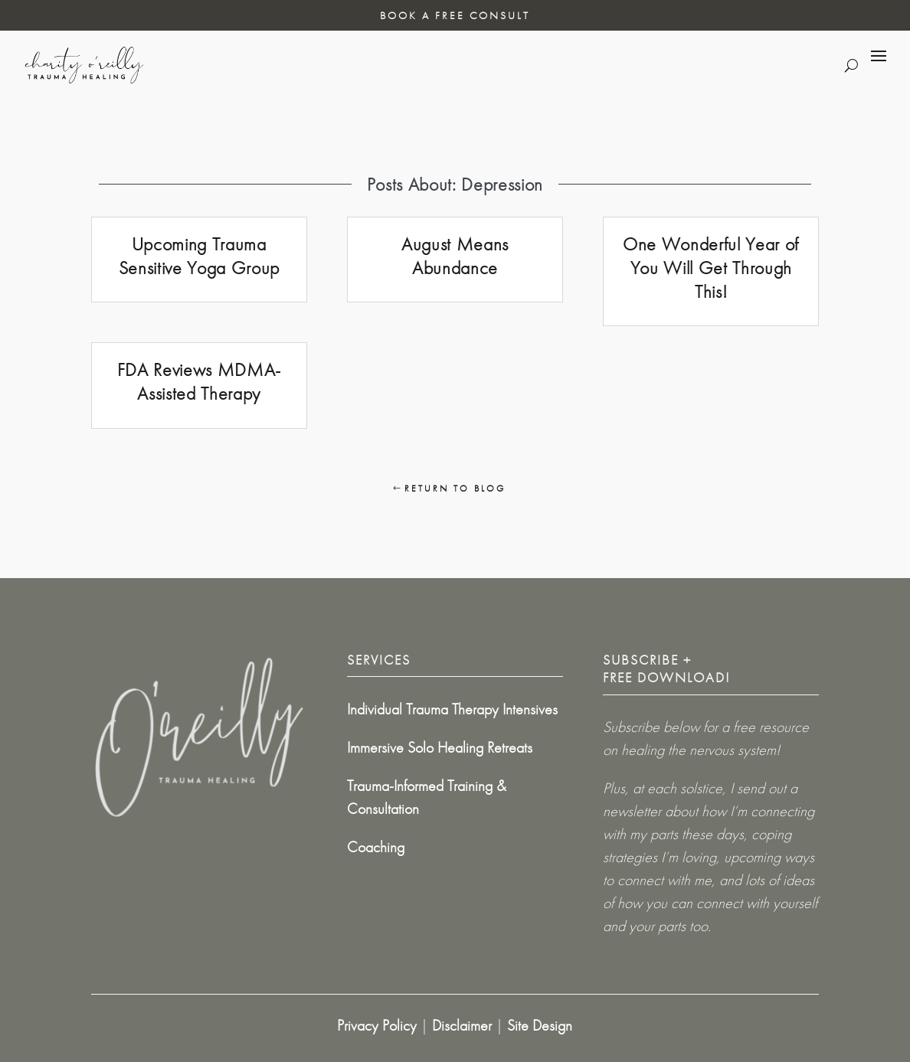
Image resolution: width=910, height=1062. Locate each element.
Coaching (375, 847)
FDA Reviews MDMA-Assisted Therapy (199, 381)
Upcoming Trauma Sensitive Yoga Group (199, 255)
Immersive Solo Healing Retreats (439, 747)
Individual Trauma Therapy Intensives (452, 709)
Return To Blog (455, 488)
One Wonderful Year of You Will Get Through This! (711, 267)
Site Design (539, 1025)
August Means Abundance (455, 255)
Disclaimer (462, 1025)
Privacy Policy (377, 1025)
